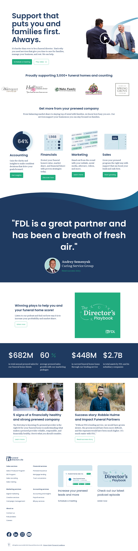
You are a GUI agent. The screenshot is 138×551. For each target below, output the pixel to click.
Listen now (21, 324)
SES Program (11, 474)
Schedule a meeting (126, 4)
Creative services (12, 497)
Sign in (109, 4)
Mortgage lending (39, 474)
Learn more (78, 174)
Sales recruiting (12, 478)
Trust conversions (39, 478)
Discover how (48, 177)
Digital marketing (12, 494)
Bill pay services (38, 501)
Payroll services (38, 497)
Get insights (16, 175)
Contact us (10, 513)
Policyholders (11, 517)
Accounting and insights (42, 494)
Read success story (71, 270)
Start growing (110, 174)
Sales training (11, 482)
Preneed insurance (40, 471)
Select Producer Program (15, 471)
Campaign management (15, 501)
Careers (9, 520)
